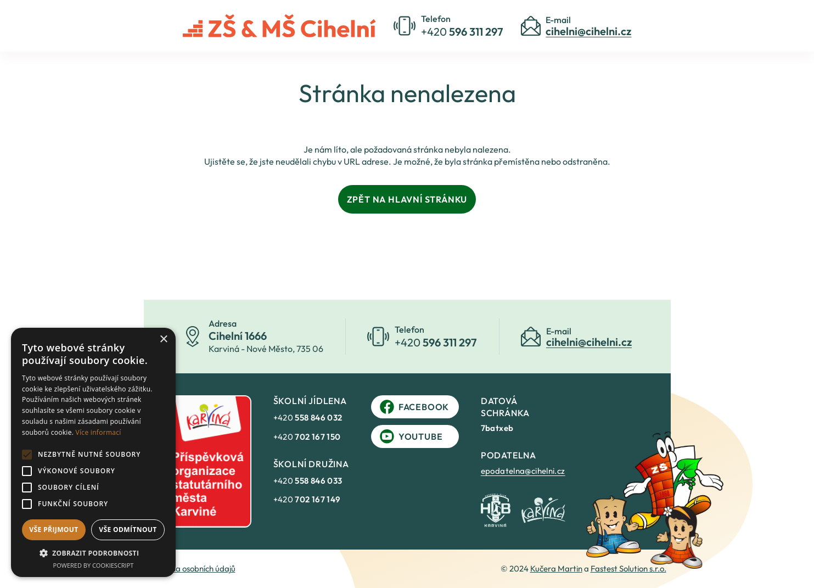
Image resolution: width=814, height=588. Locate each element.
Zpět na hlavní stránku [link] (407, 199)
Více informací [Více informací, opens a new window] (98, 432)
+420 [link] (308, 417)
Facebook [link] (414, 407)
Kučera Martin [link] (556, 568)
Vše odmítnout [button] (127, 529)
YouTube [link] (411, 436)
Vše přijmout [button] (53, 529)
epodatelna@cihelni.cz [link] (523, 471)
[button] (93, 552)
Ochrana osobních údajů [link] (191, 568)
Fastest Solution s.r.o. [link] (628, 568)
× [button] (163, 339)
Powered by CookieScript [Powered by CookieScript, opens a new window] (93, 565)
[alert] (93, 452)
